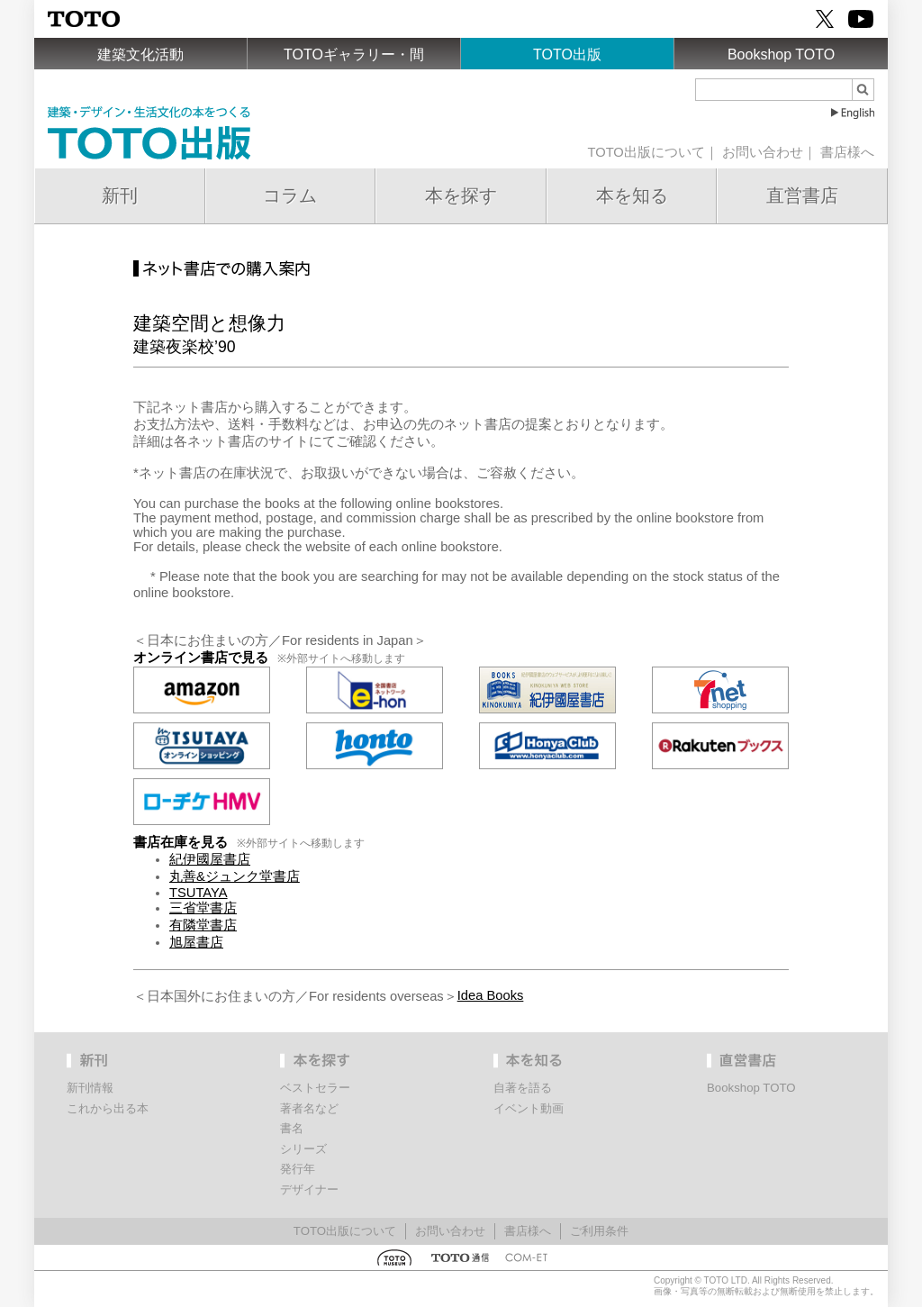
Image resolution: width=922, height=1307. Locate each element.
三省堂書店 (203, 908)
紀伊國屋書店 (209, 859)
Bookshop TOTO (781, 54)
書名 (291, 1128)
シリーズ (303, 1149)
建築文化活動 (140, 54)
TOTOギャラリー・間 (354, 54)
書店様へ (847, 152)
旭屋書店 (196, 942)
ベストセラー (315, 1087)
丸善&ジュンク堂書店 (234, 876)
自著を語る (522, 1087)
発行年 (297, 1168)
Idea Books (490, 995)
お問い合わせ (762, 152)
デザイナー (309, 1189)
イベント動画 (528, 1108)
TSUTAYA (198, 892)
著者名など (309, 1108)
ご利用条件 (599, 1231)
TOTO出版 (567, 54)
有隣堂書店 (203, 925)
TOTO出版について (645, 152)
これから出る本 (108, 1108)
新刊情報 (90, 1087)
